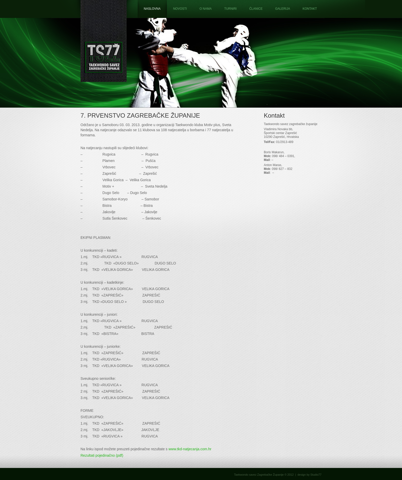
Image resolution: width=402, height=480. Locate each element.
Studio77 (315, 474)
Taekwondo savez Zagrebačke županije (104, 41)
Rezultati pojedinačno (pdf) (102, 455)
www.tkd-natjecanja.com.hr (189, 449)
